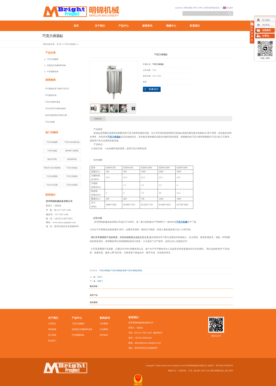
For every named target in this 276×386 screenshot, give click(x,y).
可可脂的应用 (50, 95)
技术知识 (104, 335)
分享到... (266, 36)
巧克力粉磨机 (52, 176)
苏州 (231, 371)
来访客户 (52, 340)
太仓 (207, 371)
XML (201, 8)
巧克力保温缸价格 (118, 270)
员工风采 (52, 335)
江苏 (190, 371)
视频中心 (171, 25)
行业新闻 (104, 329)
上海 (194, 371)
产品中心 (124, 25)
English (230, 8)
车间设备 (52, 329)
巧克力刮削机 (72, 176)
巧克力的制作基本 (52, 102)
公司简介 (52, 323)
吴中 (203, 371)
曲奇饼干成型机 (72, 151)
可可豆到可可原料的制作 (55, 108)
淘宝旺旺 (263, 25)
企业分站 (179, 8)
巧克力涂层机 (72, 185)
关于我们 (100, 25)
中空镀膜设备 (52, 71)
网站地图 (188, 8)
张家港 (217, 371)
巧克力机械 (50, 122)
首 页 (59, 44)
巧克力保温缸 (70, 44)
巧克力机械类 (52, 59)
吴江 (227, 371)
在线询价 (152, 89)
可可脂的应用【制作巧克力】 (57, 89)
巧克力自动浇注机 (72, 142)
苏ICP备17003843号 (224, 365)
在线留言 (266, 30)
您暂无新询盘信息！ (212, 8)
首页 (76, 25)
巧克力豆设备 (52, 185)
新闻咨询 (105, 318)
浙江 (199, 371)
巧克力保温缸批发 (134, 270)
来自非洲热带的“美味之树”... (57, 115)
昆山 (222, 371)
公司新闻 (104, 323)
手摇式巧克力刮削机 (52, 168)
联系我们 (195, 25)
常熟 (212, 371)
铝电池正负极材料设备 (56, 65)
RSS (195, 8)
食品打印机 (52, 159)
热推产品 (172, 371)
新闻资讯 (147, 25)
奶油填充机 (72, 159)
